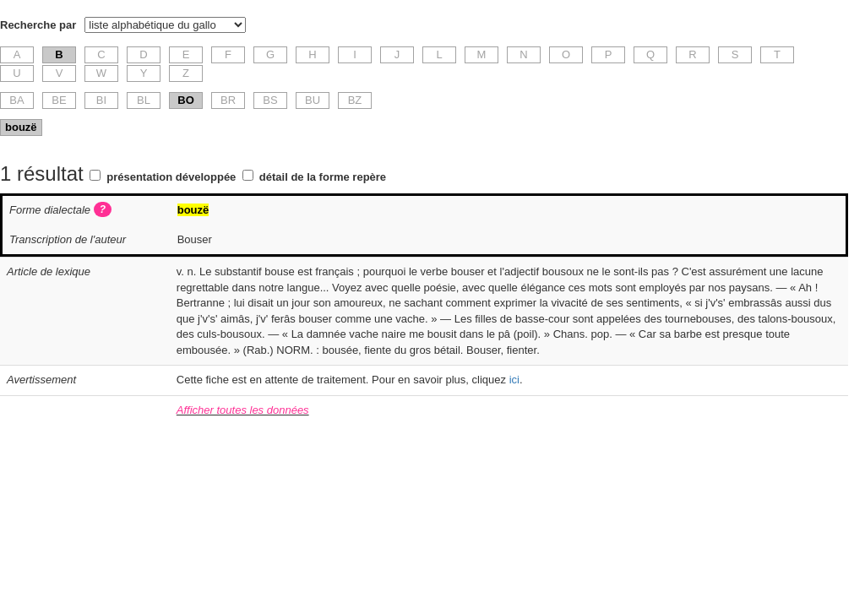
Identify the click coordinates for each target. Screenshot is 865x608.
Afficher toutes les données (243, 410)
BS (270, 100)
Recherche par (38, 25)
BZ (355, 100)
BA (16, 100)
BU (312, 100)
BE (59, 100)
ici (514, 379)
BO (185, 100)
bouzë (21, 127)
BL (143, 100)
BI (101, 100)
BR (228, 100)
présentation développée (171, 177)
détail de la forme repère (322, 177)
